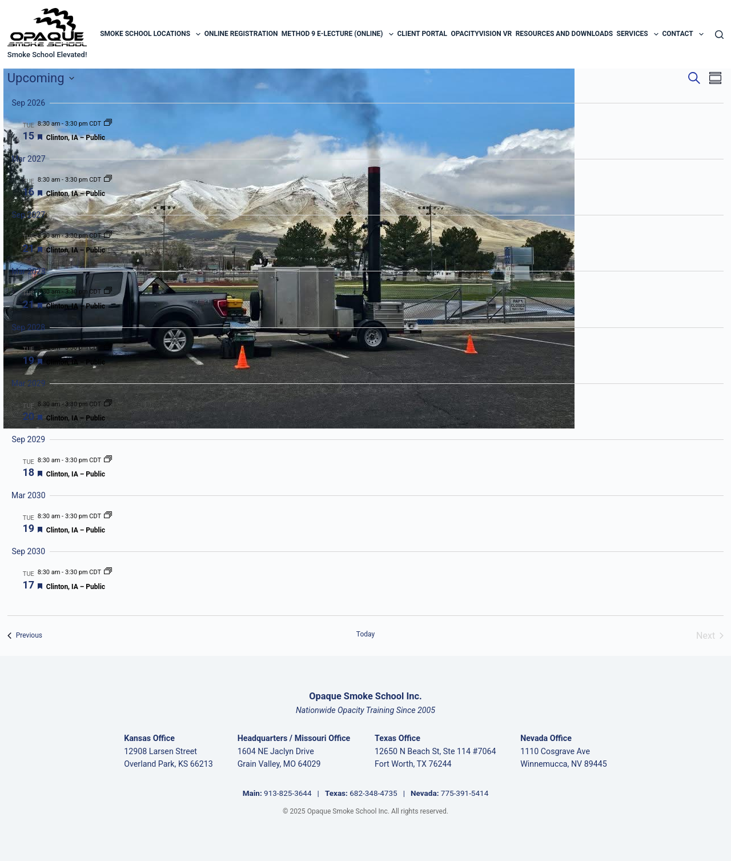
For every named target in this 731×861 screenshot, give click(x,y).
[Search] (719, 34)
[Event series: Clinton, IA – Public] (108, 123)
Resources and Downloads (564, 34)
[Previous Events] (24, 636)
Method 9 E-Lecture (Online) (337, 34)
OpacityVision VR (481, 34)
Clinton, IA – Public (75, 138)
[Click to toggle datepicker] (40, 78)
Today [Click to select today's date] (365, 634)
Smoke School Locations (150, 34)
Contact (683, 34)
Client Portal (422, 34)
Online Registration (241, 34)
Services (637, 34)
